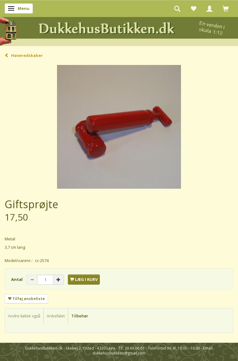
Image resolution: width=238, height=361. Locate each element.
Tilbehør (79, 316)
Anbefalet (56, 316)
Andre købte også (24, 316)
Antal (17, 279)
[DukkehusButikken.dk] (119, 30)
